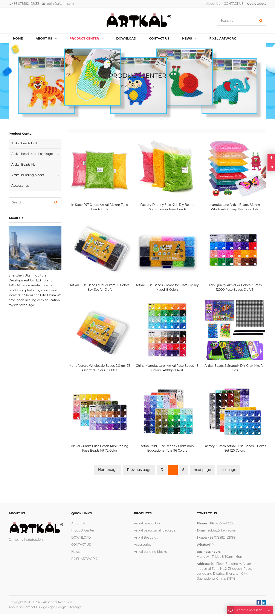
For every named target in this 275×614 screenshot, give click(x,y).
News (75, 552)
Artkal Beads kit (23, 164)
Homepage (108, 470)
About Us (213, 4)
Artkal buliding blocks (27, 175)
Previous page (139, 470)
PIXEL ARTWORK (84, 559)
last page (228, 470)
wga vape (48, 607)
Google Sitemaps (68, 607)
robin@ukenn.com (60, 4)
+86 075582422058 (26, 4)
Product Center (144, 86)
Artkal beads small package (32, 154)
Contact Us (31, 607)
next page (202, 470)
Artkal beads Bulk (24, 143)
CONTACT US (233, 4)
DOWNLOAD (81, 537)
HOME (124, 86)
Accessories (20, 186)
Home (18, 38)
